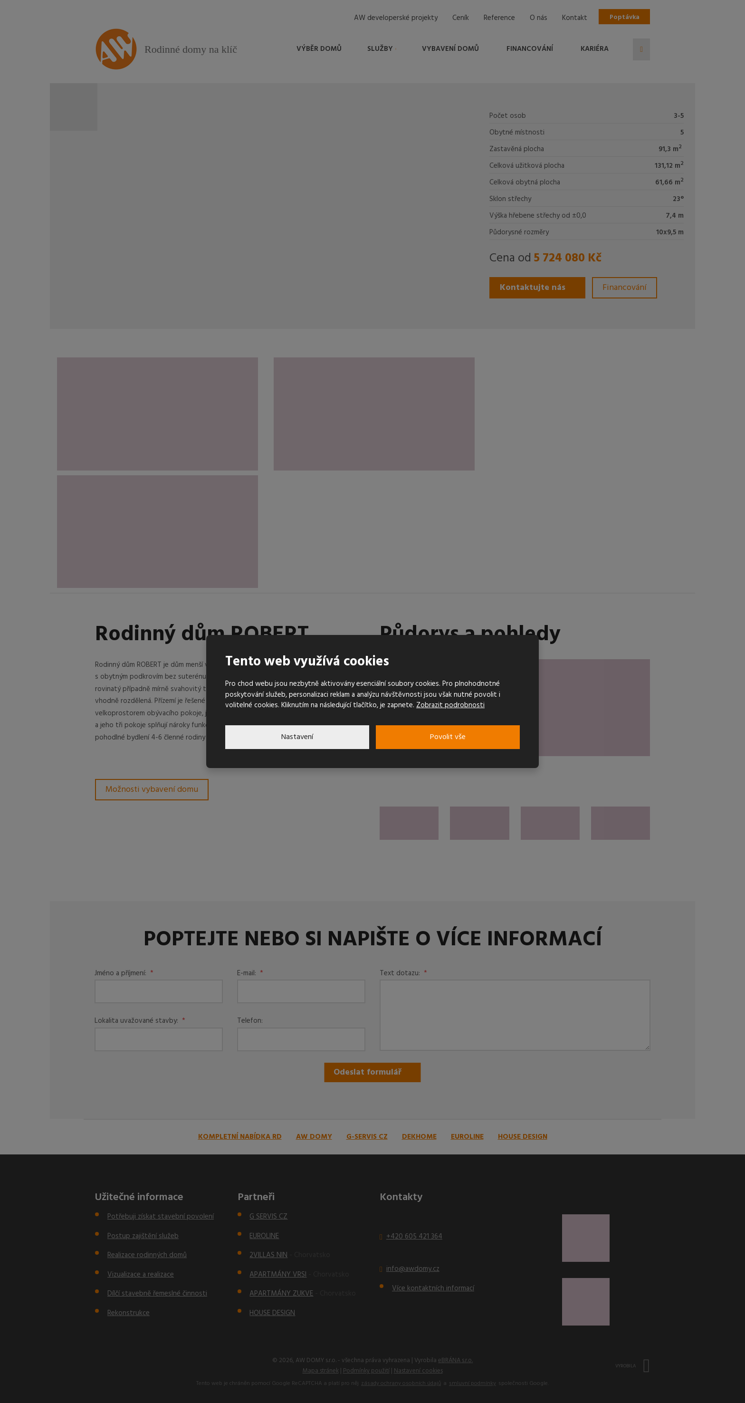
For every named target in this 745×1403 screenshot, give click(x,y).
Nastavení (297, 737)
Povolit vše (448, 737)
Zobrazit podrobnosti (450, 705)
